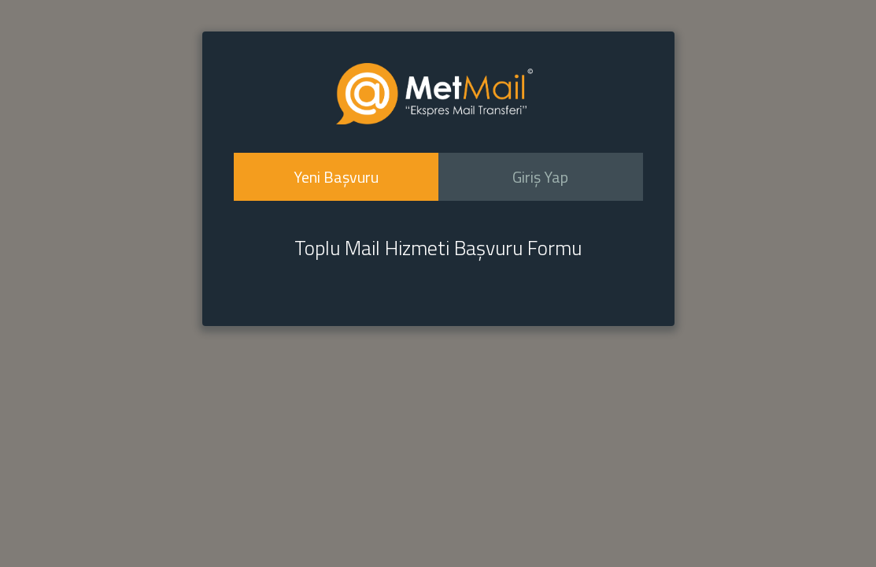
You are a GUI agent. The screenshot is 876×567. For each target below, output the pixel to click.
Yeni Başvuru (336, 177)
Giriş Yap (540, 177)
